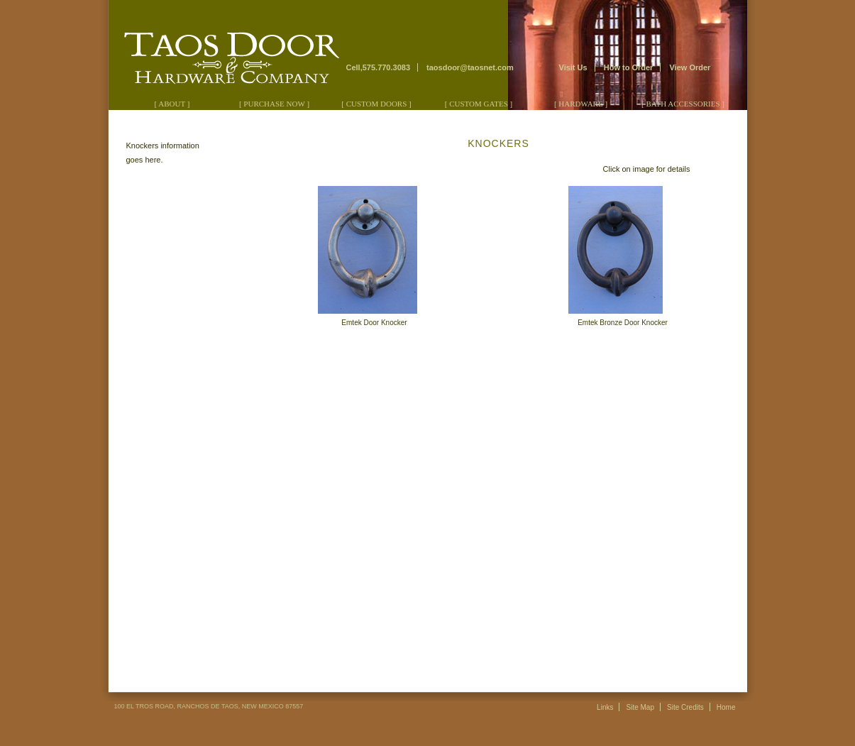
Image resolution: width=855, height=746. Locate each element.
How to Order (628, 67)
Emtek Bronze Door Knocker (623, 323)
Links (605, 707)
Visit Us (573, 67)
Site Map (640, 707)
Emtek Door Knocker (374, 323)
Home (726, 707)
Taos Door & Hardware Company (226, 50)
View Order (689, 67)
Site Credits (685, 707)
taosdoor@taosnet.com (470, 67)
